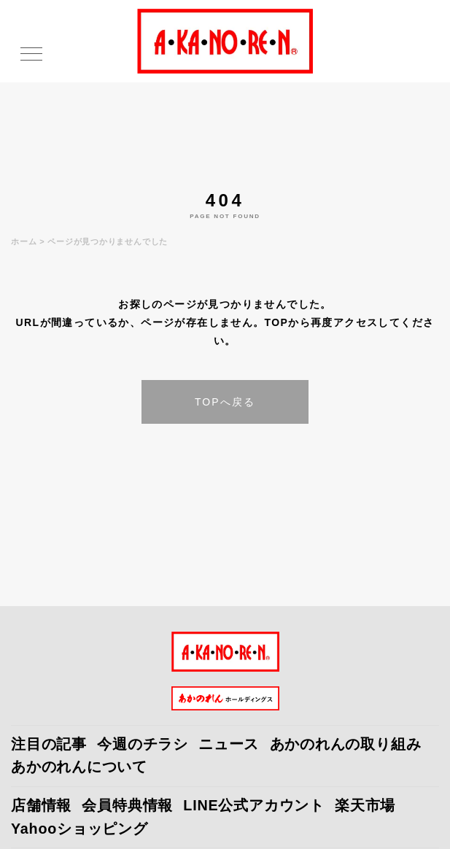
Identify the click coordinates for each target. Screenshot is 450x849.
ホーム (23, 241)
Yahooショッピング (79, 829)
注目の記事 (49, 744)
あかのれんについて (79, 767)
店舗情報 (41, 805)
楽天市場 (365, 805)
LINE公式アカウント (254, 805)
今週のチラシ (142, 744)
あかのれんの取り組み (346, 744)
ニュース (228, 744)
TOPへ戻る (225, 402)
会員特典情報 (127, 805)
